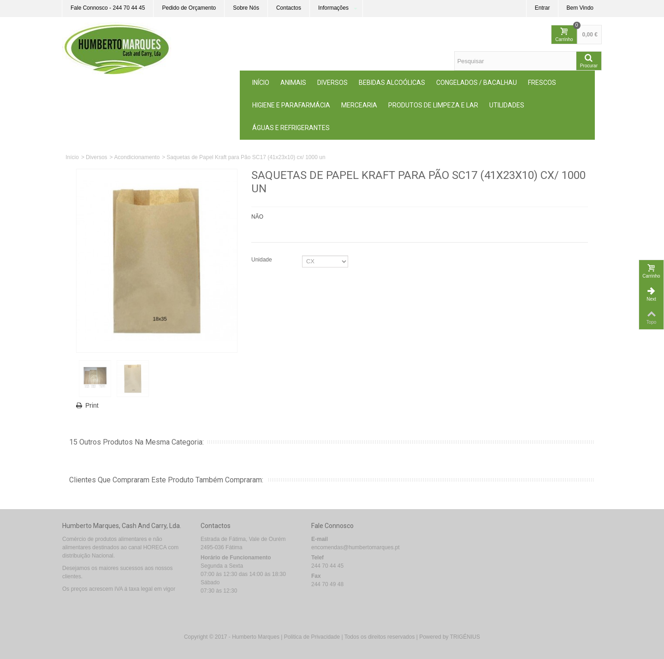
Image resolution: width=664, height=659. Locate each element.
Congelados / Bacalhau (476, 82)
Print (92, 405)
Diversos (332, 82)
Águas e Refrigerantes (291, 127)
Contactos (288, 8)
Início (260, 82)
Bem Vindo (580, 8)
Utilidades (506, 105)
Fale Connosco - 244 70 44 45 (108, 8)
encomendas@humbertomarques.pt (355, 547)
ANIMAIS (293, 82)
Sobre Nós (246, 8)
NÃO (257, 217)
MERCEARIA (359, 105)
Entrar (542, 8)
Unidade (262, 259)
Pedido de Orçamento (189, 8)
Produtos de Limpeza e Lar (433, 105)
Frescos (542, 82)
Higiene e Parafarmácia (291, 105)
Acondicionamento (137, 157)
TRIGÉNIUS (465, 637)
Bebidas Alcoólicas (392, 82)
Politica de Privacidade (312, 637)
